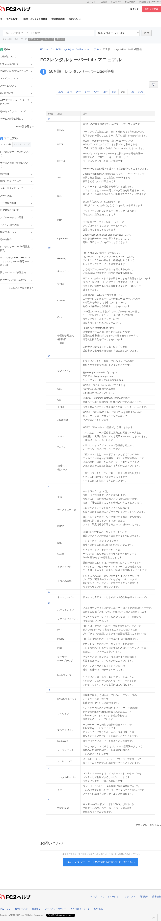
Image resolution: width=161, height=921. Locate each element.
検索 (146, 33)
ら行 (131, 92)
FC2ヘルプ (46, 49)
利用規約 (144, 896)
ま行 (114, 92)
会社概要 (36, 909)
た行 (87, 92)
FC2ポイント (34, 39)
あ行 (60, 92)
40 (118, 33)
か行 (69, 92)
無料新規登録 (151, 9)
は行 (105, 92)
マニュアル (93, 49)
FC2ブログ (130, 2)
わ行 (140, 92)
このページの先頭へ (153, 917)
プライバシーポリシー (55, 909)
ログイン (134, 9)
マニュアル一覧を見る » (148, 825)
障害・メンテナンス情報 (35, 19)
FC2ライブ (116, 2)
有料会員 (60, 39)
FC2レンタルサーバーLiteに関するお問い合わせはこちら (100, 862)
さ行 (78, 92)
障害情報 (156, 896)
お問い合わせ (75, 19)
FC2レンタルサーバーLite (69, 49)
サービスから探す (9, 19)
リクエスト (130, 896)
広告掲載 (98, 909)
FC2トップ (91, 2)
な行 (96, 92)
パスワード (48, 39)
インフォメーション (111, 896)
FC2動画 (103, 2)
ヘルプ (93, 896)
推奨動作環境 (58, 19)
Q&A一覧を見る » (24, 126)
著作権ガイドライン (80, 909)
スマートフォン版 (22, 144)
